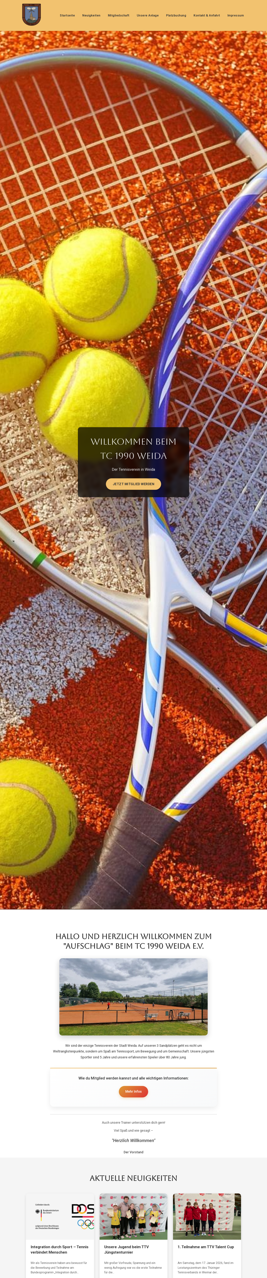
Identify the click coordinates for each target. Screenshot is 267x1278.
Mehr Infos (133, 1091)
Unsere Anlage (148, 15)
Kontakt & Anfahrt (207, 15)
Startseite (67, 15)
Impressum (236, 15)
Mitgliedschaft (118, 15)
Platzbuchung (176, 15)
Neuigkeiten (91, 15)
